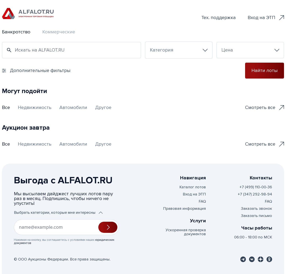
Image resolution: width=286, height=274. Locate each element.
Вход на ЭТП (266, 17)
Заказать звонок (256, 209)
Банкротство (16, 32)
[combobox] (179, 50)
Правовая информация (184, 208)
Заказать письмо (256, 216)
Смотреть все (264, 107)
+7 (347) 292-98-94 (255, 194)
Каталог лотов (192, 187)
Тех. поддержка (218, 17)
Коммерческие (58, 32)
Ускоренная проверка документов (186, 232)
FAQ (202, 201)
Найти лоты (264, 70)
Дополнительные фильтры (36, 70)
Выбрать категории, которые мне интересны (58, 213)
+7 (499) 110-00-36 (256, 187)
